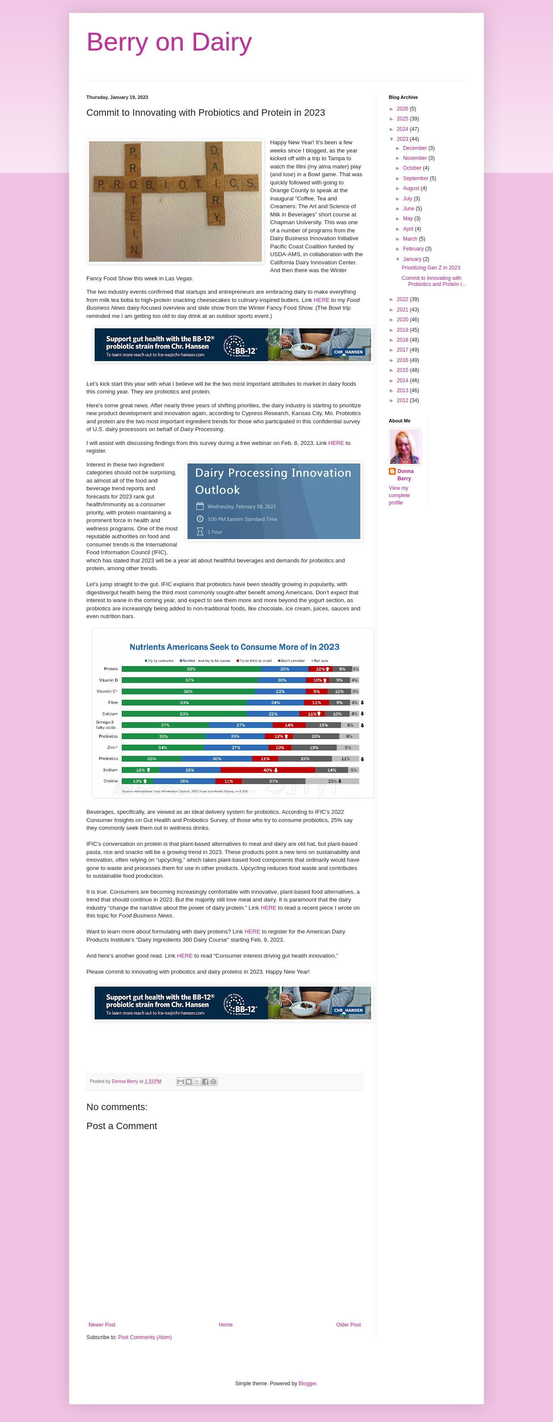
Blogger (307, 1384)
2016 (403, 360)
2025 (403, 119)
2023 (403, 139)
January (413, 259)
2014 (403, 381)
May (408, 219)
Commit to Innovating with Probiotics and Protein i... (434, 281)
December (416, 148)
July (408, 199)
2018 (403, 340)
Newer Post (102, 1325)
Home (226, 1325)
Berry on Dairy (169, 41)
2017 (403, 350)
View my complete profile (399, 495)
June (409, 209)
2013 (403, 390)
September (416, 178)
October (413, 168)
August (412, 188)
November (416, 158)
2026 (403, 109)
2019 (403, 330)
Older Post (348, 1325)
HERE (322, 300)
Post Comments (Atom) (145, 1337)
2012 (403, 400)
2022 (403, 299)
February (414, 249)
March (411, 239)
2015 (403, 370)
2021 (403, 310)
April (409, 229)
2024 (403, 129)
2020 (403, 320)
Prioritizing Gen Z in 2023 (431, 268)
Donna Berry (405, 475)
